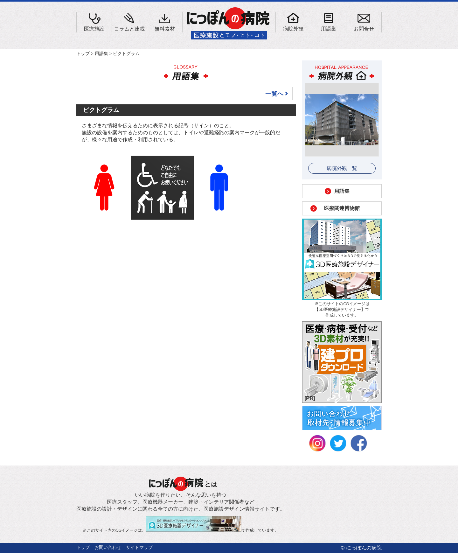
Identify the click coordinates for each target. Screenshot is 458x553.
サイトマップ (139, 547)
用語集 (101, 53)
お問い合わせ (107, 547)
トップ (83, 53)
